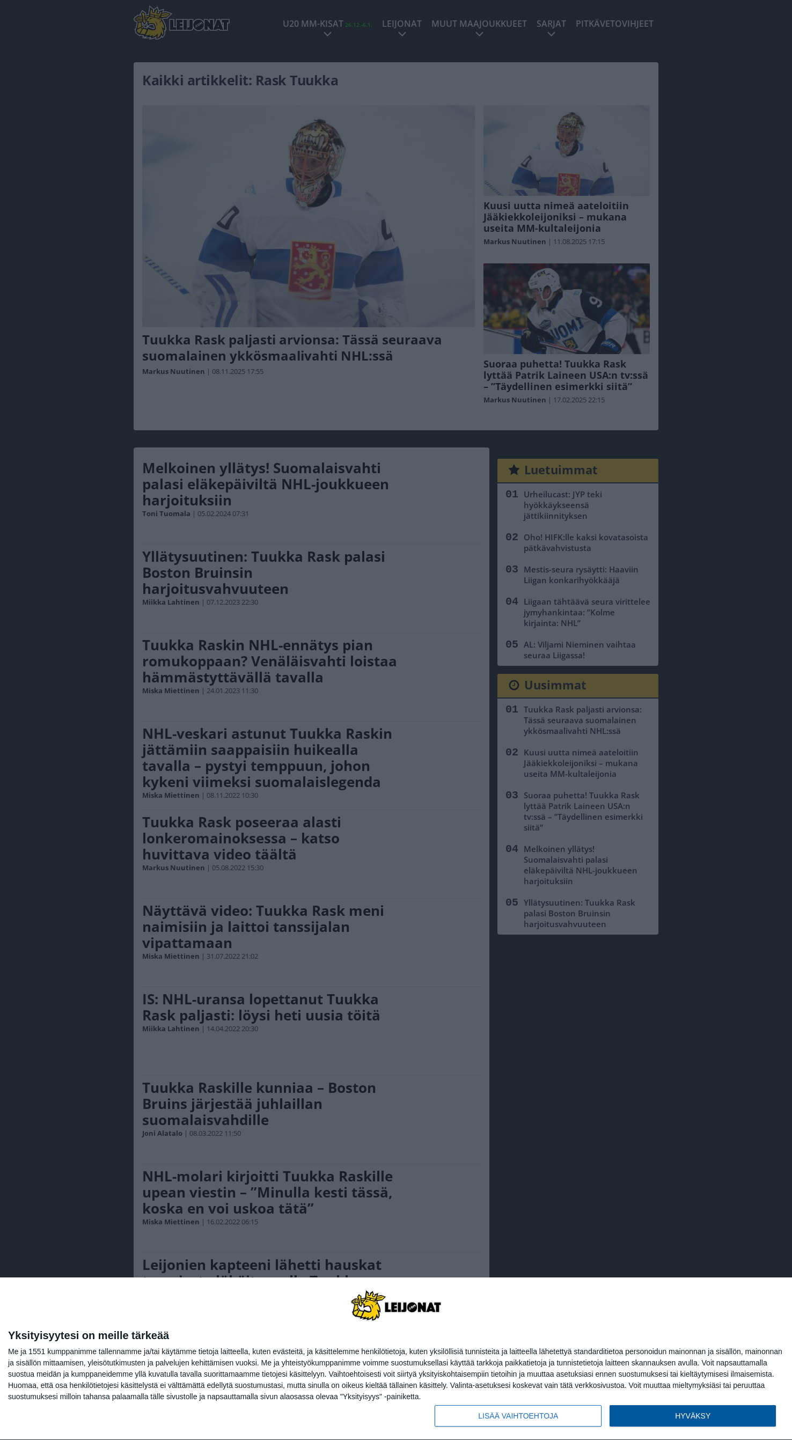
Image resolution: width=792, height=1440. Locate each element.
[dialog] (396, 1359)
